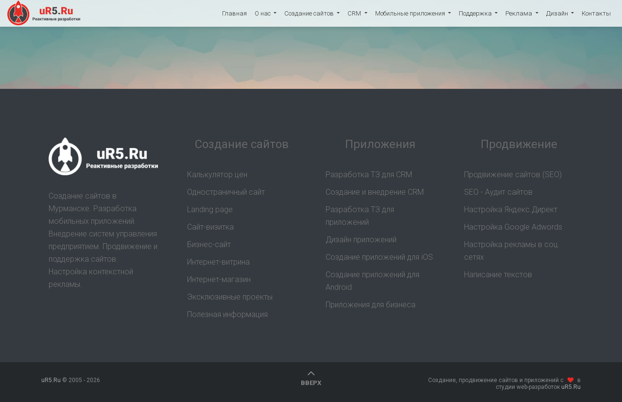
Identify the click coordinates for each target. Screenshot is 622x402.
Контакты (596, 13)
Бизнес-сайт (209, 244)
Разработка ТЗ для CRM (369, 174)
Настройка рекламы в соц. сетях (512, 251)
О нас (263, 13)
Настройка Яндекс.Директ (510, 209)
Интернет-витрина (218, 262)
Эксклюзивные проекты (230, 297)
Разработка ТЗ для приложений (360, 216)
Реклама (519, 13)
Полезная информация (227, 314)
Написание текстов (498, 274)
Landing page (210, 209)
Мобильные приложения (411, 13)
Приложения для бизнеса (370, 304)
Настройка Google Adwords (513, 227)
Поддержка (476, 13)
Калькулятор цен (217, 174)
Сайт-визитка (210, 227)
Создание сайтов (309, 13)
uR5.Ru (43, 13)
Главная (234, 13)
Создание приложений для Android (372, 281)
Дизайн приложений (361, 239)
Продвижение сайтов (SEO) (513, 174)
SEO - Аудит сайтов (498, 192)
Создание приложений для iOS (379, 257)
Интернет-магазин (219, 279)
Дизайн (558, 13)
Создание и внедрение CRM (375, 192)
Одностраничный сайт (226, 192)
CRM (355, 13)
